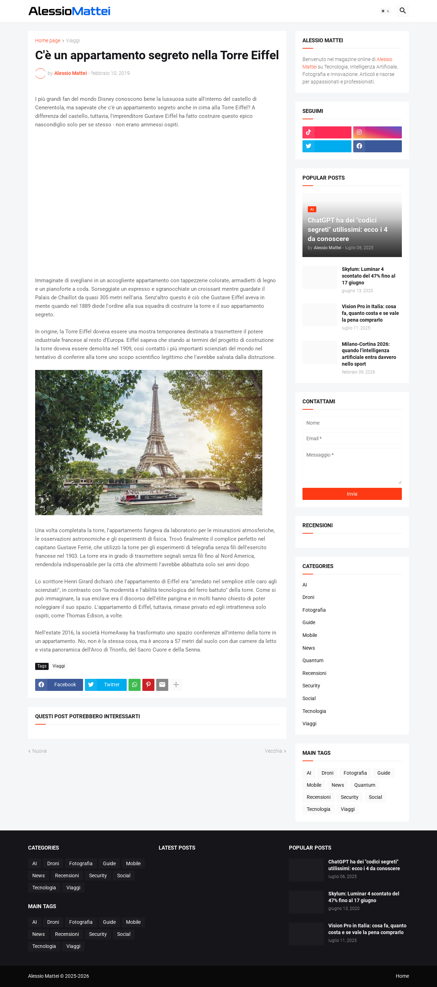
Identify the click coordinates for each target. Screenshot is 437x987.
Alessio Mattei (70, 73)
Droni (308, 597)
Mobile (309, 635)
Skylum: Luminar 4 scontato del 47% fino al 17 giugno (368, 275)
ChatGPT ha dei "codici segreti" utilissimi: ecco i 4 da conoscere (364, 865)
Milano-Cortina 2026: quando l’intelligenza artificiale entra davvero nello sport (369, 354)
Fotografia (314, 610)
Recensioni (314, 673)
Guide (308, 622)
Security (311, 685)
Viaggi (73, 40)
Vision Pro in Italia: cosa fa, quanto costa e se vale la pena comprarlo (370, 313)
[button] (385, 11)
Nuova (39, 751)
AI (304, 585)
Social (309, 698)
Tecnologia (314, 711)
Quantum (312, 660)
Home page (47, 40)
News (308, 648)
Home (402, 976)
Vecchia (273, 751)
